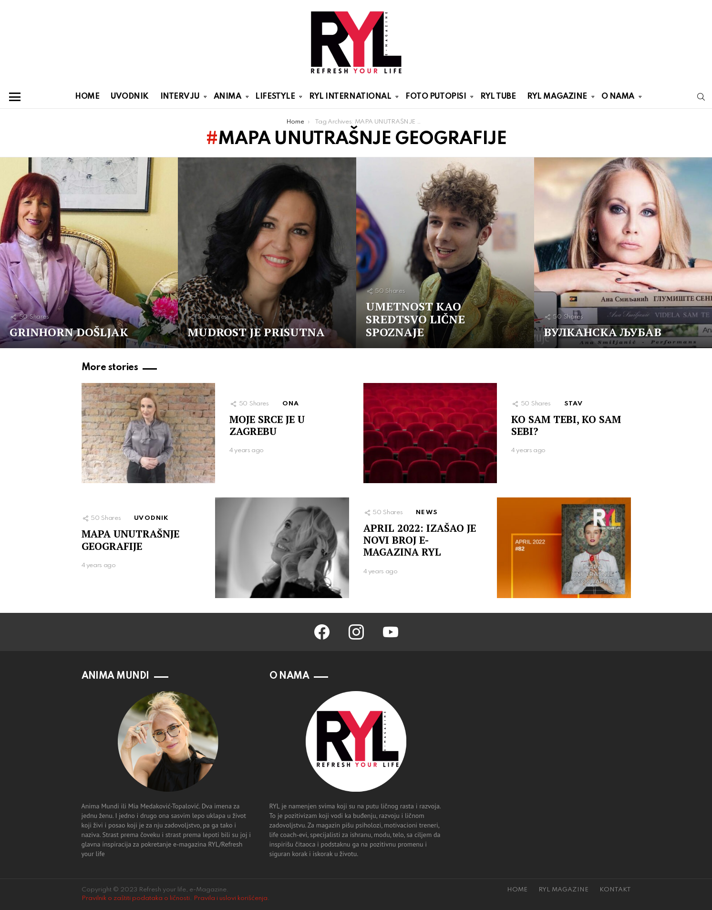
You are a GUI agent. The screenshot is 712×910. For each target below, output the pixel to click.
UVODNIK (130, 97)
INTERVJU (179, 98)
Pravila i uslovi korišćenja (231, 898)
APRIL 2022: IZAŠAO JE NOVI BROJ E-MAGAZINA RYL (419, 540)
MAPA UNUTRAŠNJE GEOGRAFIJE (130, 539)
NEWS (427, 512)
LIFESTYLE (275, 98)
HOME (87, 97)
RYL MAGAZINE (557, 98)
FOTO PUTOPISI (435, 98)
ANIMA (227, 98)
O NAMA (617, 98)
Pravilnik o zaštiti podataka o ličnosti (136, 898)
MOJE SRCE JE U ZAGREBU (267, 425)
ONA (290, 404)
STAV (573, 404)
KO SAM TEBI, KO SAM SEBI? (566, 425)
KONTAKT (615, 890)
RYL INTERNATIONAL (350, 98)
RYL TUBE (498, 97)
